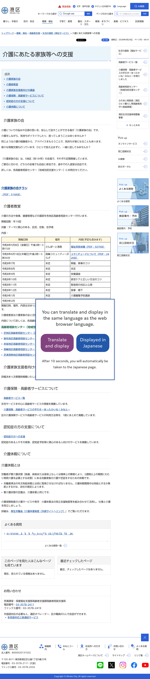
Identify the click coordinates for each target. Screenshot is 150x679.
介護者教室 (12, 84)
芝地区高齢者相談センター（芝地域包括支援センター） (33, 333)
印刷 (106, 40)
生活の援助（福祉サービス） (56, 33)
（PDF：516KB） (11, 194)
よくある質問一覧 (53, 546)
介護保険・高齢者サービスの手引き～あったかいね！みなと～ (37, 409)
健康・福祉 (21, 33)
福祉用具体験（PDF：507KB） (88, 247)
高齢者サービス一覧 (14, 398)
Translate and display (57, 343)
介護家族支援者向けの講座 (20, 90)
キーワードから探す (60, 13)
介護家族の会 (13, 79)
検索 (144, 14)
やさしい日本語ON (103, 6)
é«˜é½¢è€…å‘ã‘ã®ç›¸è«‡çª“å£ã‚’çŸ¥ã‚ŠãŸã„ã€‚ (40, 533)
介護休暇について (15, 107)
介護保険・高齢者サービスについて (25, 95)
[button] (64, 6)
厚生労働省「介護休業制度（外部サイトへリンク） (38, 511)
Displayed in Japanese (93, 343)
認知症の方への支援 (14, 436)
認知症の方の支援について (20, 101)
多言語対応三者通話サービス (23, 617)
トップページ (7, 33)
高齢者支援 (34, 33)
